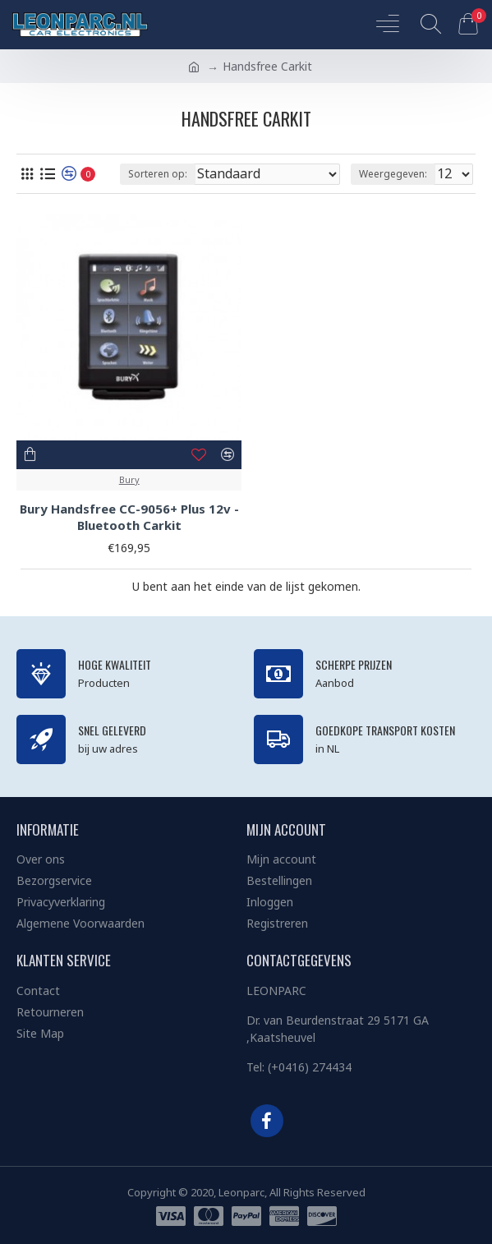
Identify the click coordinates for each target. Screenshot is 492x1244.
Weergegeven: (393, 174)
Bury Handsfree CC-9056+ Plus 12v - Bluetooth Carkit (129, 517)
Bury (129, 479)
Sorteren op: (157, 174)
